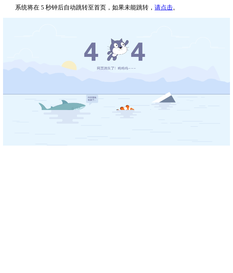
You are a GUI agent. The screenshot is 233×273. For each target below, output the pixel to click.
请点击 (164, 7)
